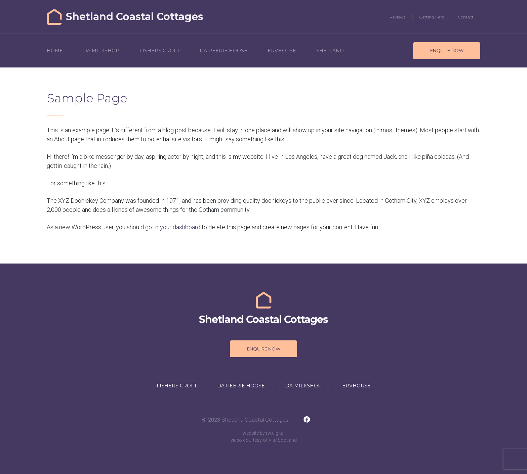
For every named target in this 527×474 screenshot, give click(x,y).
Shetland (330, 51)
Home (55, 51)
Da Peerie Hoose (223, 51)
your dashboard (180, 227)
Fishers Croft (159, 51)
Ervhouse (282, 51)
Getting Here (431, 16)
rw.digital (275, 433)
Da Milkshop (101, 51)
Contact (466, 16)
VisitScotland (283, 440)
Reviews (397, 16)
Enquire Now (446, 50)
